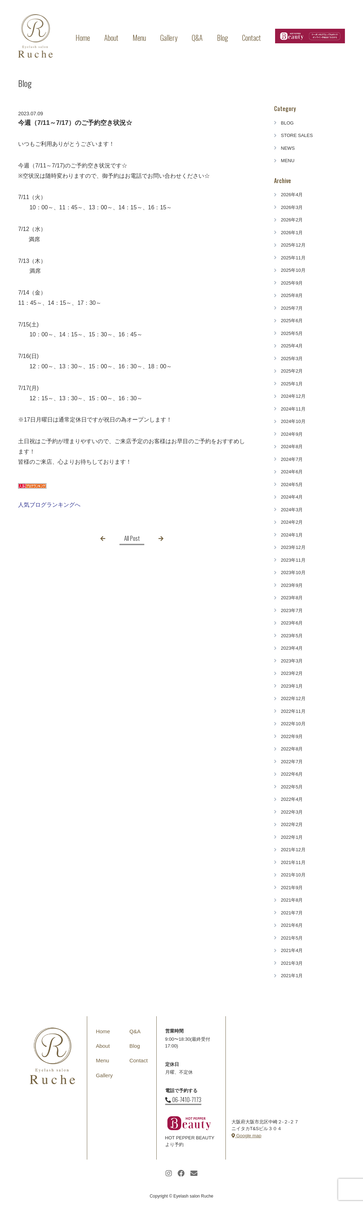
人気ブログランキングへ (49, 505)
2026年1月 (292, 232)
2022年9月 (292, 736)
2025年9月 (292, 283)
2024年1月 (292, 535)
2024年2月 (292, 522)
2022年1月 (292, 837)
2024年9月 (292, 434)
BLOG (287, 123)
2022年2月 (292, 824)
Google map (246, 1135)
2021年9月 (292, 887)
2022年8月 (292, 749)
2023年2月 (292, 673)
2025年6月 (292, 320)
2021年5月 (292, 938)
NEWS (288, 148)
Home (83, 37)
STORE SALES (297, 135)
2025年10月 (293, 270)
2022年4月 (292, 799)
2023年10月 (293, 572)
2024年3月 (292, 509)
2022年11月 (293, 711)
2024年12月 (293, 396)
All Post (132, 538)
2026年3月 (292, 207)
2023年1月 (292, 686)
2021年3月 (292, 963)
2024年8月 (292, 446)
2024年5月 (292, 484)
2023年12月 (293, 547)
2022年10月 (293, 723)
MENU (287, 160)
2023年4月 (292, 648)
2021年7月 (292, 912)
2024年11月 (293, 409)
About (111, 37)
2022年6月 (292, 774)
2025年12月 (293, 245)
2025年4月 (292, 345)
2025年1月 (292, 383)
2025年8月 (292, 295)
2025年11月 (293, 257)
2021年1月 (292, 975)
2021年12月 (293, 849)
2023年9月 (292, 585)
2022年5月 (292, 786)
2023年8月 (292, 597)
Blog (222, 37)
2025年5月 (292, 333)
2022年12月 (293, 698)
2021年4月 (292, 950)
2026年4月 (292, 194)
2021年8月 (292, 900)
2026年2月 (292, 219)
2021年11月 (293, 862)
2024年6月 (292, 471)
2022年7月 (292, 761)
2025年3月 (292, 358)
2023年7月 (292, 610)
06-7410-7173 (183, 1099)
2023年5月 (292, 635)
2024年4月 (292, 497)
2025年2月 (292, 371)
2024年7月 (292, 459)
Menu (139, 37)
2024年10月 (293, 421)
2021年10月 (293, 874)
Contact (251, 37)
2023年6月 (292, 623)
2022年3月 (292, 812)
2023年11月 (293, 560)
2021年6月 (292, 925)
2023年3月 (292, 661)
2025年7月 (292, 308)
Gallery (169, 37)
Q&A (197, 37)
